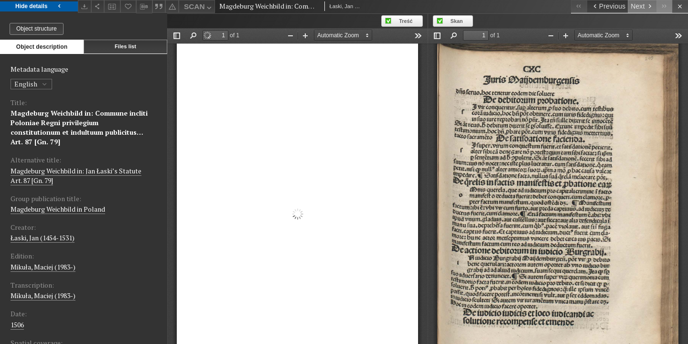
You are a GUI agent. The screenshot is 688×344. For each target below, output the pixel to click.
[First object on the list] (579, 6)
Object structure (36, 28)
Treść (405, 21)
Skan (457, 21)
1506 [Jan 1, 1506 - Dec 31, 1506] (17, 324)
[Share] (98, 6)
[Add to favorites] (128, 6)
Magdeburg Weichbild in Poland (58, 209)
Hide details (39, 6)
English (31, 83)
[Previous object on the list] (607, 6)
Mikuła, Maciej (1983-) (43, 266)
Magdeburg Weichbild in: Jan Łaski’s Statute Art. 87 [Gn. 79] (76, 175)
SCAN (199, 7)
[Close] (680, 6)
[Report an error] (172, 6)
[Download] (84, 6)
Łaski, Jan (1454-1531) (43, 237)
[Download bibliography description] (144, 6)
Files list (125, 46)
